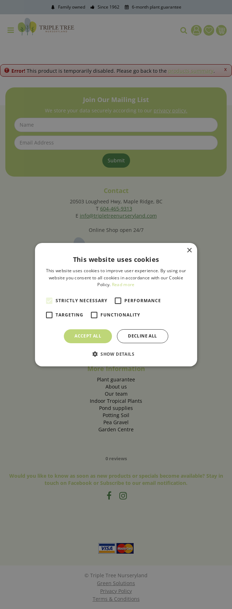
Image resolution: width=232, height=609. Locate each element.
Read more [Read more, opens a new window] (123, 284)
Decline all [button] (142, 336)
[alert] (116, 304)
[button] (116, 353)
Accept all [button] (87, 336)
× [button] (189, 250)
